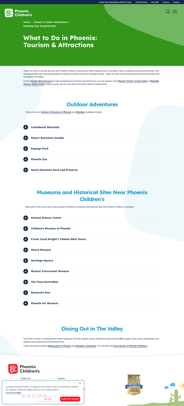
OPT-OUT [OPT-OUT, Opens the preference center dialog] (48, 399)
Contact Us (25, 378)
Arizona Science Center (46, 217)
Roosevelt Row (40, 292)
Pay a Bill (155, 2)
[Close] (80, 383)
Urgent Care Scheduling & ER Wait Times (115, 2)
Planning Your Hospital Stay (39, 26)
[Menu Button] (174, 11)
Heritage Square (42, 260)
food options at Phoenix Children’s (130, 346)
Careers (166, 2)
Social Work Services (41, 81)
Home (26, 22)
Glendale (80, 112)
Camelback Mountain (45, 127)
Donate (176, 2)
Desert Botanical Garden (47, 138)
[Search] (168, 11)
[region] (43, 392)
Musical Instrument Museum (50, 271)
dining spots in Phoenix (59, 346)
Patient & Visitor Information (51, 22)
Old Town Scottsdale (44, 282)
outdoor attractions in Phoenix (56, 112)
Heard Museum (41, 249)
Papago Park (39, 148)
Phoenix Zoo (39, 159)
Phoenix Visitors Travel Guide (132, 81)
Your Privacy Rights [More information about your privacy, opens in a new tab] (13, 393)
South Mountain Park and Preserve (54, 170)
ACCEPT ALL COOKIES (70, 399)
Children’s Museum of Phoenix (51, 228)
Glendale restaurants (85, 346)
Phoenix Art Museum (44, 303)
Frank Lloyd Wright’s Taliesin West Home (58, 239)
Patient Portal (141, 2)
